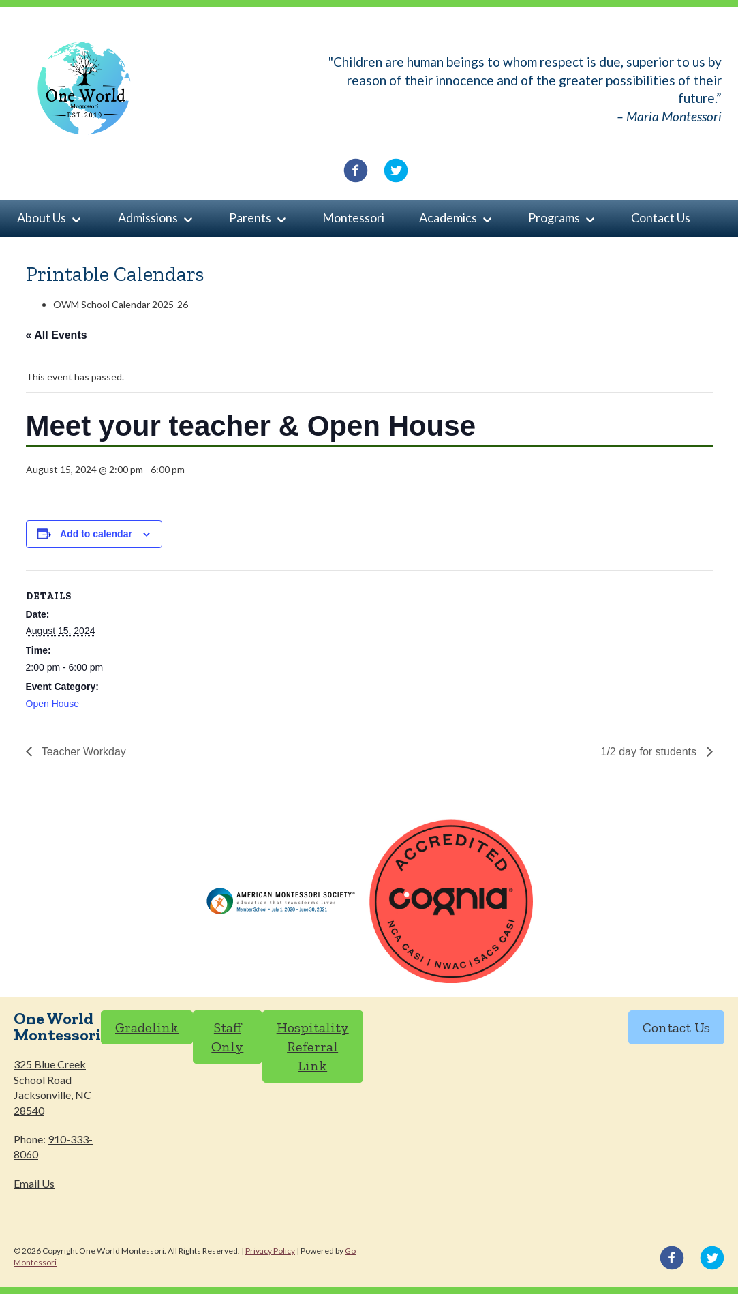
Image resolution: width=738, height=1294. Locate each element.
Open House (53, 703)
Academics (448, 217)
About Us (41, 217)
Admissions (148, 217)
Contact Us (660, 217)
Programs (554, 217)
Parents (250, 217)
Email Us (34, 1183)
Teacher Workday (82, 751)
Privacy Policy (270, 1251)
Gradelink (147, 1027)
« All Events (56, 335)
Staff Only (227, 1037)
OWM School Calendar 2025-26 (120, 304)
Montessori (353, 217)
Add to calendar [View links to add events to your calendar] (96, 533)
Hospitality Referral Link (313, 1046)
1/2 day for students (650, 751)
